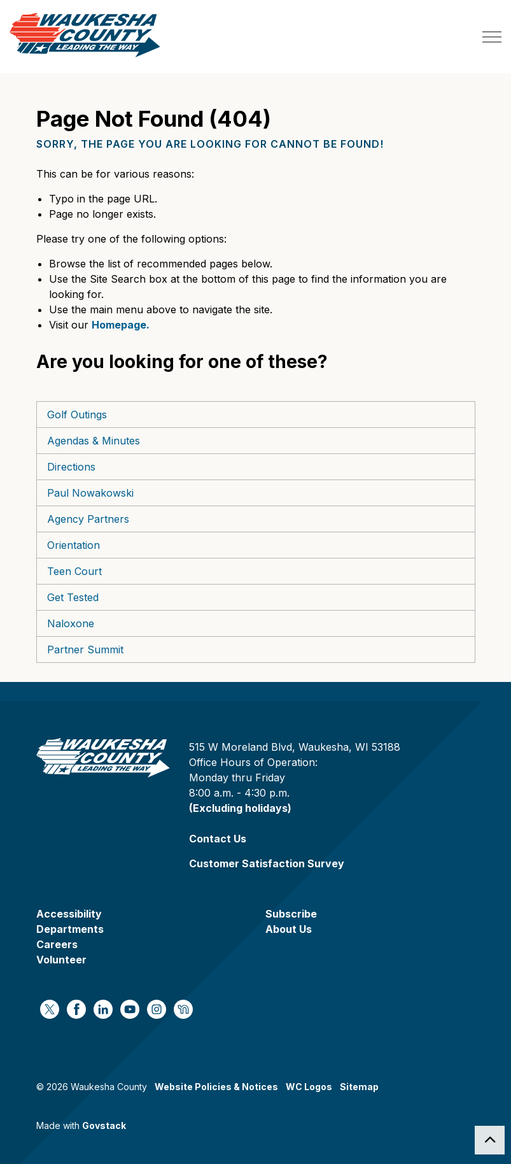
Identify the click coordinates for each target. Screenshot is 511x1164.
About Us (288, 929)
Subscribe (291, 913)
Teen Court (74, 571)
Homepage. (121, 324)
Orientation (73, 545)
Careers (57, 944)
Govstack (104, 1125)
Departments (70, 929)
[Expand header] (492, 36)
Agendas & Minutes (93, 440)
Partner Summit (85, 649)
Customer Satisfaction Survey (266, 863)
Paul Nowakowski (90, 492)
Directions (71, 466)
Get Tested (73, 597)
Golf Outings (77, 414)
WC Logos (309, 1086)
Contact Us (217, 838)
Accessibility (69, 913)
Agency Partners (88, 519)
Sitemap (359, 1086)
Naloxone (70, 623)
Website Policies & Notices (216, 1086)
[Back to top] (490, 1140)
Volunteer (61, 959)
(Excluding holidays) (240, 808)
